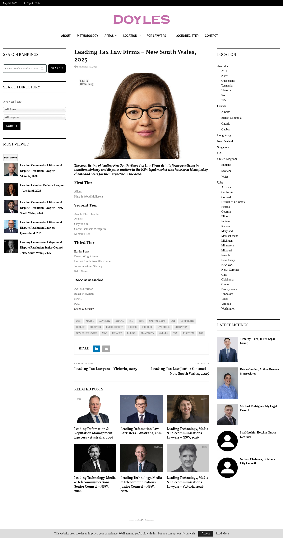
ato (131, 321)
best (141, 321)
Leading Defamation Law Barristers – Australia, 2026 (141, 431)
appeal (119, 321)
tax (175, 333)
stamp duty (147, 333)
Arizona (226, 187)
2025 (78, 321)
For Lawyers (156, 35)
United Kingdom (227, 159)
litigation (181, 327)
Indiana (225, 221)
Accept (205, 533)
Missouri (226, 250)
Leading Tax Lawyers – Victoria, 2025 (105, 369)
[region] (141, 116)
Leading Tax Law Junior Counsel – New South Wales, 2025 (180, 371)
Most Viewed (10, 157)
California (227, 192)
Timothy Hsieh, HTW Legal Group (257, 341)
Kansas (225, 226)
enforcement (114, 327)
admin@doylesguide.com (145, 520)
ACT (224, 71)
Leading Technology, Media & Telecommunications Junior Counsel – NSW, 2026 (141, 484)
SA (223, 95)
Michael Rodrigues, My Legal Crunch (258, 408)
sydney (163, 333)
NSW (104, 333)
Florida (225, 206)
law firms (164, 327)
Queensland (228, 80)
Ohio (224, 274)
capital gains (157, 321)
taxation (188, 333)
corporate (187, 321)
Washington (228, 308)
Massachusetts (229, 235)
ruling (131, 333)
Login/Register (187, 35)
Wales (224, 176)
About (65, 35)
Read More (222, 533)
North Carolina (230, 269)
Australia (222, 66)
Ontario (225, 123)
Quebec (225, 129)
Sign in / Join (32, 3)
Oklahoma (227, 279)
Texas (224, 298)
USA (220, 182)
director (95, 327)
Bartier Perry (81, 251)
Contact (211, 35)
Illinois (225, 216)
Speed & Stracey (84, 308)
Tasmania (226, 85)
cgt (173, 321)
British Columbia (231, 117)
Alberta (225, 111)
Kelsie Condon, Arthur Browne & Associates (259, 371)
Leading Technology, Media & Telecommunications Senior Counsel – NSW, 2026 (95, 484)
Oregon (225, 284)
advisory (104, 321)
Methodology (87, 35)
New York (227, 264)
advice (90, 321)
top (201, 333)
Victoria (226, 90)
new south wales (86, 333)
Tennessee (227, 294)
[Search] (25, 68)
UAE (220, 153)
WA (223, 100)
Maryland (227, 231)
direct (80, 327)
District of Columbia (233, 202)
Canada (221, 106)
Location (130, 35)
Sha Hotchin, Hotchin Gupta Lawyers (258, 434)
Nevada (225, 255)
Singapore (223, 147)
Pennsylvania (229, 289)
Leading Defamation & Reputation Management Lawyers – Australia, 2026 (93, 433)
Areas (109, 35)
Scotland (226, 170)
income (132, 327)
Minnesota (227, 245)
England (226, 164)
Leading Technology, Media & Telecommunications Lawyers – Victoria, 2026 (187, 482)
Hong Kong (224, 135)
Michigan (227, 240)
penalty (117, 333)
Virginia (226, 303)
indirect (147, 327)
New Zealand (225, 141)
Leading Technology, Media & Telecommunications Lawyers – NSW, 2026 (187, 433)
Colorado (226, 197)
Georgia (226, 211)
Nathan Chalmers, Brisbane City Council (257, 461)
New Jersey (228, 260)
